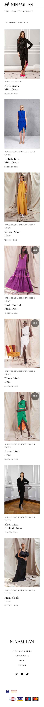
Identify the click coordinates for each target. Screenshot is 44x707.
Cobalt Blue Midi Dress (12, 160)
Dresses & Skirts (12, 82)
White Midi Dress (12, 380)
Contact (22, 665)
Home (6, 11)
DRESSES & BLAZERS (14, 152)
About (22, 661)
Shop (13, 11)
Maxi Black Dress (11, 599)
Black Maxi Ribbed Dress (13, 526)
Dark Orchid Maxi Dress (12, 306)
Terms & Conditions (22, 651)
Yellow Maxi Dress (12, 233)
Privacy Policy (22, 656)
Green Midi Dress (12, 453)
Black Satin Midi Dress (11, 87)
